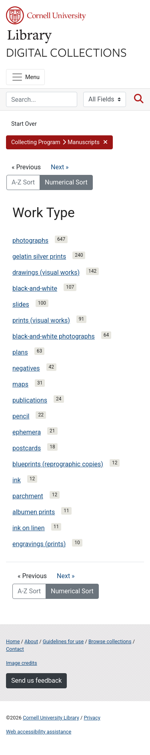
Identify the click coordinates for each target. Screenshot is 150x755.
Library (30, 37)
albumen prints (33, 512)
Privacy (92, 718)
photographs (30, 240)
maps (20, 384)
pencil (20, 416)
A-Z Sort (23, 182)
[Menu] (25, 77)
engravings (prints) (39, 544)
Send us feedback (36, 680)
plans (20, 352)
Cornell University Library (51, 718)
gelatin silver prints (39, 256)
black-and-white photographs (53, 336)
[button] (59, 142)
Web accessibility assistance (38, 732)
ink (16, 480)
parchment (27, 496)
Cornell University (46, 15)
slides (20, 304)
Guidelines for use (63, 641)
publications (29, 400)
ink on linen (28, 528)
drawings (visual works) (46, 272)
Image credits (21, 663)
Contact (15, 649)
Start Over (24, 124)
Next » (60, 167)
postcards (26, 448)
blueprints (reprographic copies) (57, 464)
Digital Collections (66, 52)
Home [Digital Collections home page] (13, 641)
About (31, 641)
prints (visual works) (41, 320)
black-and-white (34, 288)
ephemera (26, 432)
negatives (26, 368)
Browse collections (110, 641)
